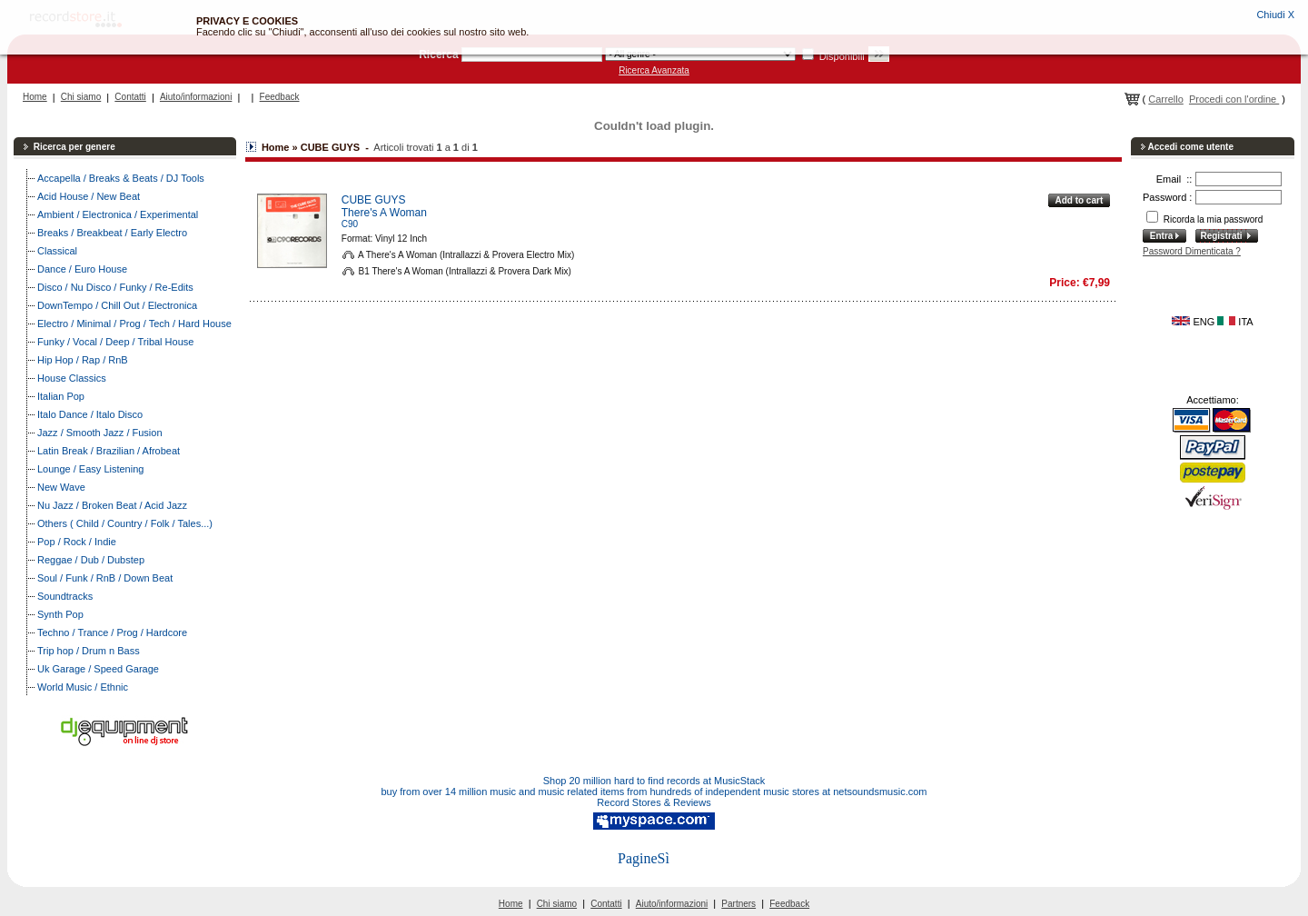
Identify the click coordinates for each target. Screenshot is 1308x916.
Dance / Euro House (82, 269)
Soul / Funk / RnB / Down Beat (105, 577)
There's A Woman (384, 212)
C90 (350, 224)
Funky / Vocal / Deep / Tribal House (115, 341)
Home (35, 97)
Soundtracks (65, 596)
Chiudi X (1275, 14)
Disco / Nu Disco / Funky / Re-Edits (115, 287)
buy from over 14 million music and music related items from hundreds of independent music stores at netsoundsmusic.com (654, 791)
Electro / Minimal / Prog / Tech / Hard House (134, 323)
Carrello (1166, 99)
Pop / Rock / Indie (76, 541)
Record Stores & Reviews (653, 802)
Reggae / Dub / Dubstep (90, 559)
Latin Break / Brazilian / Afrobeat (108, 450)
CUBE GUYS (374, 200)
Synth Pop (60, 614)
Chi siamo (81, 97)
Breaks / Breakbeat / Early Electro (112, 232)
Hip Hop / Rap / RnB (82, 359)
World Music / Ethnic (82, 687)
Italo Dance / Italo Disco (90, 414)
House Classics (71, 378)
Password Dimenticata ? (1192, 251)
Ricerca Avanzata (654, 70)
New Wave (61, 487)
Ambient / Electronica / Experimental (117, 214)
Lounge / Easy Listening (90, 468)
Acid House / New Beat (88, 196)
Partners (738, 904)
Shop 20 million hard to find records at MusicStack (654, 780)
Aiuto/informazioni (196, 97)
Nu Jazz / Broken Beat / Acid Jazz (112, 505)
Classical (57, 250)
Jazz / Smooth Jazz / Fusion (100, 432)
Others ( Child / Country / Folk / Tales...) (125, 523)
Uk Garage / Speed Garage (98, 668)
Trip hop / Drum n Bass (88, 650)
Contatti (129, 97)
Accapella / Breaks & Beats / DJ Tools (120, 178)
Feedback (280, 97)
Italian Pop (60, 396)
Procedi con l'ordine (1234, 99)
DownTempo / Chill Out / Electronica (117, 305)
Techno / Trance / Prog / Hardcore (112, 632)
